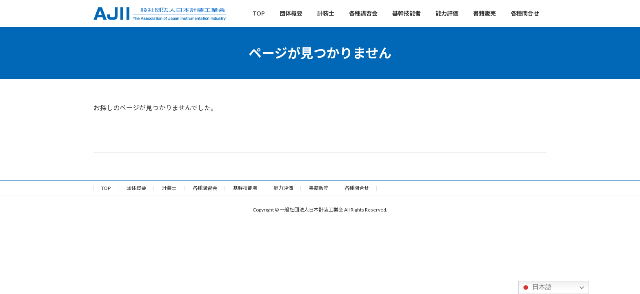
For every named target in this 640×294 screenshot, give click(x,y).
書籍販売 (319, 188)
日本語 (536, 287)
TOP (106, 188)
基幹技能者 (245, 188)
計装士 (169, 188)
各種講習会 (205, 188)
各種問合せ (356, 188)
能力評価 (283, 188)
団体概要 (136, 188)
